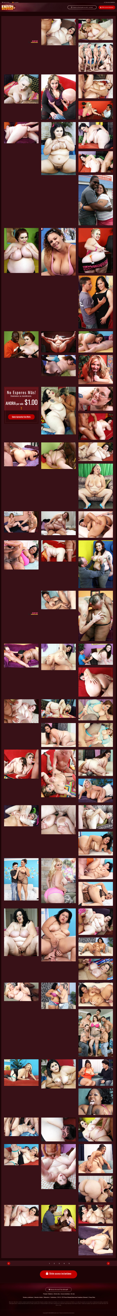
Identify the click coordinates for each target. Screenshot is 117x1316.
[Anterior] (8, 1263)
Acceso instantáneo (65, 1294)
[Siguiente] (108, 1263)
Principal (45, 1294)
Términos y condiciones (28, 1297)
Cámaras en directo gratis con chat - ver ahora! (83, 9)
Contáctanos (53, 1297)
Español (16, 2)
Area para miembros (110, 2)
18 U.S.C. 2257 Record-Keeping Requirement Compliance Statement (73, 1297)
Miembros (50, 1294)
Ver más (73, 1294)
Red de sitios (6, 2)
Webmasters (46, 1297)
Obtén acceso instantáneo (107, 9)
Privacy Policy (92, 1297)
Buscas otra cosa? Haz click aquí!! (59, 1289)
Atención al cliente (38, 1297)
